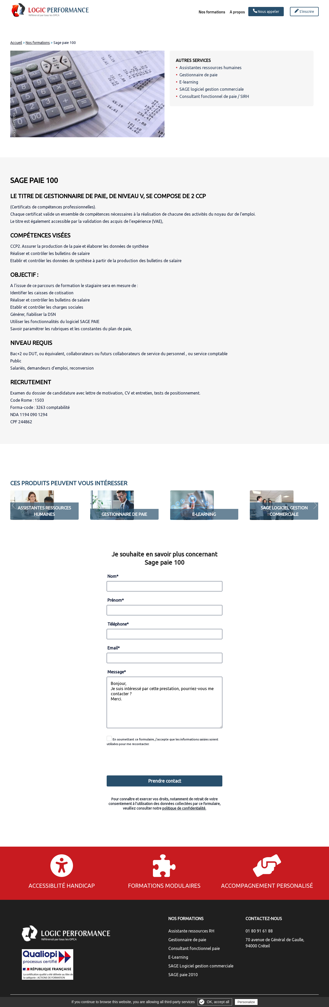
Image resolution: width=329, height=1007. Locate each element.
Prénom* (115, 600)
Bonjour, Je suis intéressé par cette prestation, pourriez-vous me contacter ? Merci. (164, 702)
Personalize (246, 1002)
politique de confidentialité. (184, 808)
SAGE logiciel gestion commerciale (211, 89)
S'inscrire (304, 11)
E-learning (188, 82)
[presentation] (165, 757)
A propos (234, 12)
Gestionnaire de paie (198, 74)
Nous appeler (266, 11)
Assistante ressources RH (191, 931)
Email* (113, 648)
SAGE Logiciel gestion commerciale (200, 966)
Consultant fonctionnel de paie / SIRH (214, 96)
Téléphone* (118, 624)
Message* (116, 672)
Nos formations (203, 12)
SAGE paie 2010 (183, 974)
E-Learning (178, 957)
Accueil (16, 43)
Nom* (112, 576)
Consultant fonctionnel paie (194, 948)
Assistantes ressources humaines (210, 67)
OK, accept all (218, 1002)
